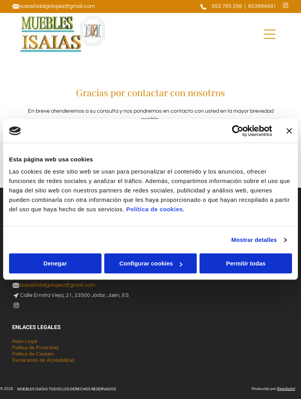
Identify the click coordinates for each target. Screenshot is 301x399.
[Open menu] (270, 34)
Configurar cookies (150, 263)
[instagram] (286, 6)
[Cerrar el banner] (289, 131)
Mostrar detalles (254, 239)
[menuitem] (27, 341)
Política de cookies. (155, 209)
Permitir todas (246, 263)
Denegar (55, 263)
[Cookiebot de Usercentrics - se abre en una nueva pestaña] (237, 131)
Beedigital (286, 389)
